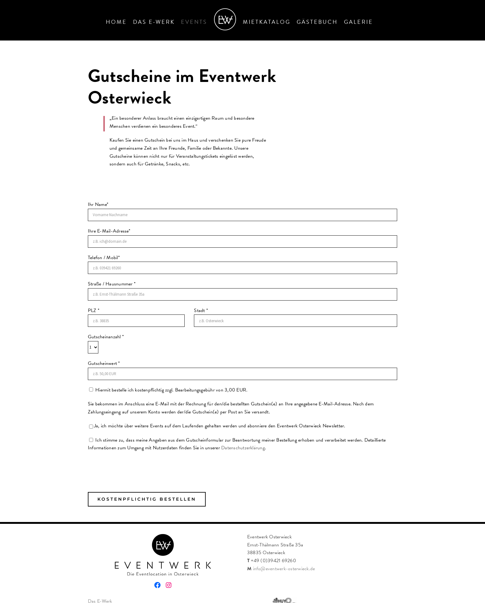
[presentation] (135, 464)
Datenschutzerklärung (243, 447)
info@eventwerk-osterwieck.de (284, 568)
